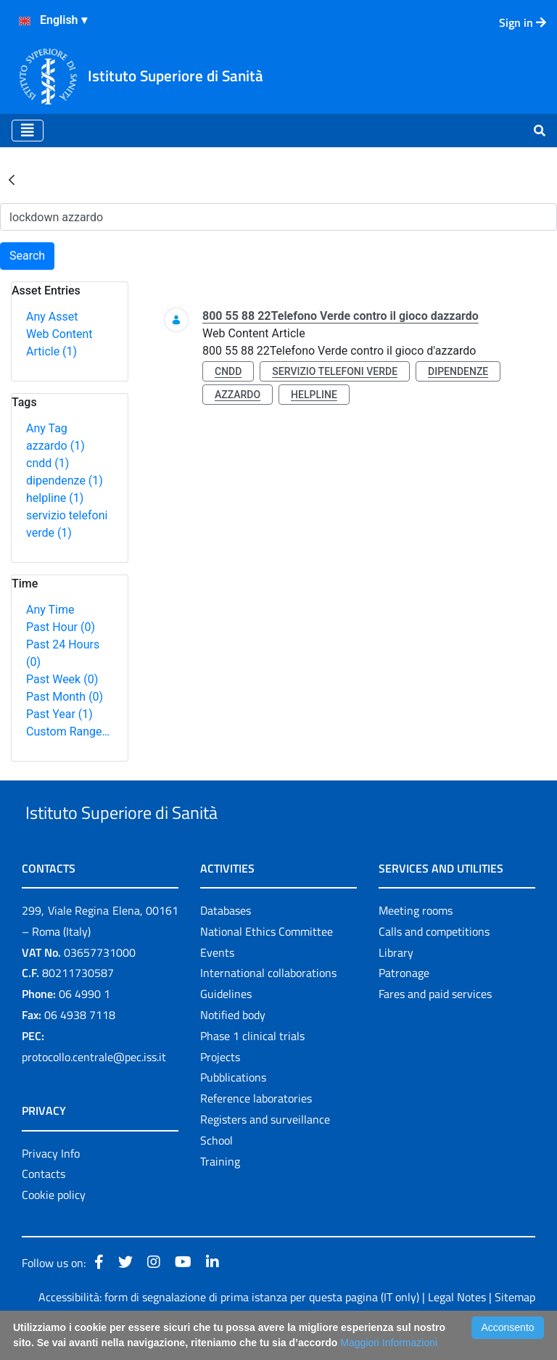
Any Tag (46, 428)
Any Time (50, 610)
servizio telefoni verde (334, 371)
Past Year (59, 714)
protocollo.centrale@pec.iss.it (94, 1090)
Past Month (64, 697)
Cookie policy (54, 1228)
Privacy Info (51, 1186)
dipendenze (64, 480)
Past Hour (60, 627)
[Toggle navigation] (28, 130)
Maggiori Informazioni (388, 1342)
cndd (47, 463)
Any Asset (52, 316)
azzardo (55, 446)
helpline (54, 498)
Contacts (43, 1207)
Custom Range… (68, 731)
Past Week (62, 679)
